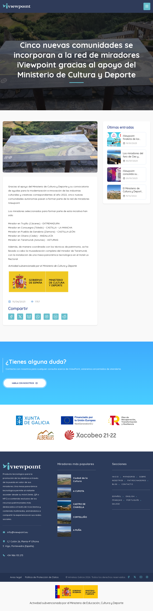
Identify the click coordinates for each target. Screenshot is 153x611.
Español (116, 496)
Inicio (115, 477)
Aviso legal (16, 577)
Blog (114, 484)
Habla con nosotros (25, 383)
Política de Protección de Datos (41, 577)
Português (132, 500)
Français (117, 500)
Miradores (129, 477)
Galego (116, 504)
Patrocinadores (136, 480)
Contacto (127, 484)
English (130, 496)
